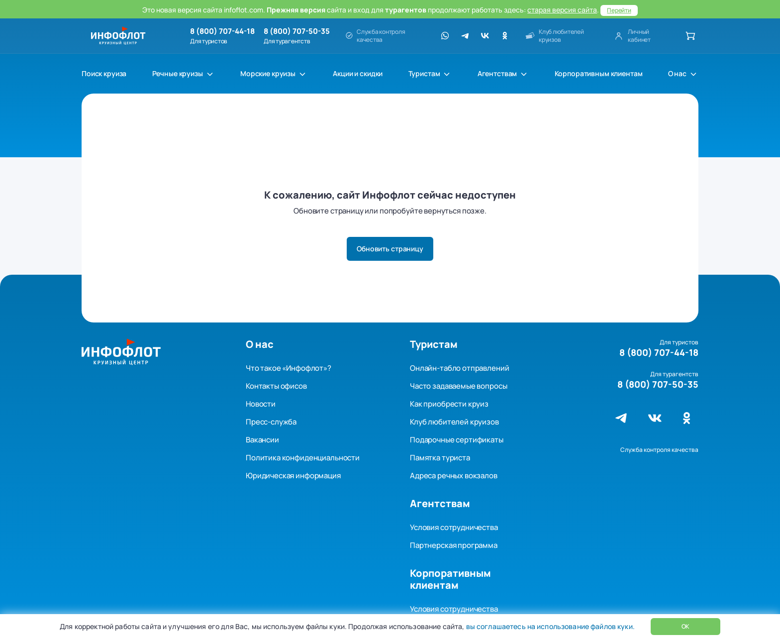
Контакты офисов (276, 386)
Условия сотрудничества (454, 527)
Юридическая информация (293, 475)
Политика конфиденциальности (303, 457)
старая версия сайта (562, 9)
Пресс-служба (271, 422)
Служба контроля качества (659, 449)
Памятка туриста (440, 457)
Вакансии (262, 439)
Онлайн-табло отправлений (459, 368)
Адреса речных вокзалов (453, 475)
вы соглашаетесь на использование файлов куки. (549, 626)
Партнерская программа (453, 545)
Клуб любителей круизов (454, 422)
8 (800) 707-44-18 (222, 31)
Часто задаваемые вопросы (458, 386)
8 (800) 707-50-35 (297, 31)
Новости (261, 404)
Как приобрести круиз (449, 404)
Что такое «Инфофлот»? (288, 368)
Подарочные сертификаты (456, 439)
